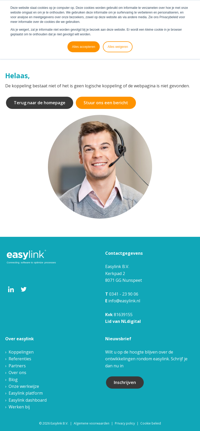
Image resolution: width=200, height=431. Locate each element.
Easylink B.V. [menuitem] (59, 423)
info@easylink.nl (124, 301)
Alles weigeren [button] (118, 47)
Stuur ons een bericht (106, 103)
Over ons (17, 372)
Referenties (20, 359)
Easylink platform (26, 393)
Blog (13, 379)
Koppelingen (21, 352)
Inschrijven (125, 382)
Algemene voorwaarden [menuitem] (91, 423)
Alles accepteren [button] (83, 47)
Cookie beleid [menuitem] (150, 423)
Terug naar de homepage (39, 103)
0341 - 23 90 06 (123, 294)
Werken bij (19, 407)
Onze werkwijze (24, 386)
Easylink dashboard (28, 400)
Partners (17, 366)
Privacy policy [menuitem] (125, 423)
